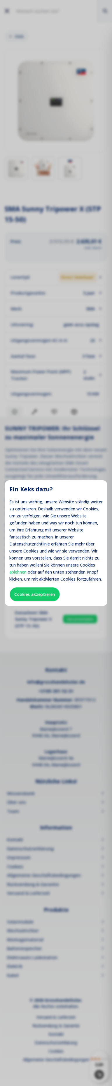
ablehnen (18, 572)
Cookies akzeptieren (34, 594)
